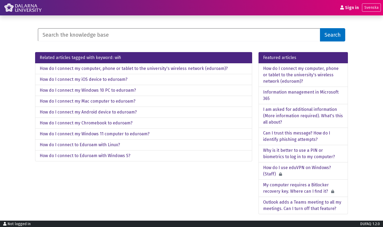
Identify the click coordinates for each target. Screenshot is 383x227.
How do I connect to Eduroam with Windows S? (85, 155)
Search (332, 35)
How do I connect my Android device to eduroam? (88, 112)
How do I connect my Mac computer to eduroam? (87, 101)
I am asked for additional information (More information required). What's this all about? (303, 116)
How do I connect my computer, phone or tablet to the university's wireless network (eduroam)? (134, 68)
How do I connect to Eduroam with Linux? (80, 144)
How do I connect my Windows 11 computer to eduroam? (94, 133)
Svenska (371, 7)
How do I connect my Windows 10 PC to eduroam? (88, 90)
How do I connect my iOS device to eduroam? (83, 79)
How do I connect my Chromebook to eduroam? (86, 122)
